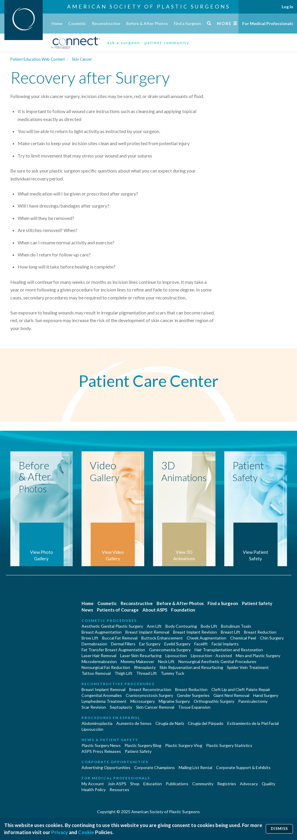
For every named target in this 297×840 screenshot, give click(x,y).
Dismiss (279, 828)
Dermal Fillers (123, 643)
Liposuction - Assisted (211, 655)
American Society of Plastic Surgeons (148, 6)
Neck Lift (166, 661)
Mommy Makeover (137, 661)
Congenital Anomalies (102, 695)
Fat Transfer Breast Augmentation (113, 649)
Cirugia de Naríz (169, 723)
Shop (135, 783)
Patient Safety (257, 603)
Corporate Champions (154, 767)
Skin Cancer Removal (155, 707)
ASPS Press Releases (101, 751)
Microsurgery (142, 701)
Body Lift (209, 626)
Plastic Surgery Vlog (183, 745)
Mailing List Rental (195, 767)
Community (202, 783)
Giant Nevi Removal (231, 695)
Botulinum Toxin (236, 626)
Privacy (59, 832)
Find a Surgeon (187, 23)
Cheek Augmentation (206, 637)
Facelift (201, 643)
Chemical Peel (243, 637)
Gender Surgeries (193, 695)
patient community (167, 42)
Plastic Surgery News (101, 745)
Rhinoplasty (145, 667)
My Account (93, 783)
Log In (287, 6)
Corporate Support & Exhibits (243, 767)
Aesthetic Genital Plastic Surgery (112, 626)
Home (57, 23)
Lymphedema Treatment (104, 701)
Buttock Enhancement (162, 637)
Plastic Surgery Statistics (229, 745)
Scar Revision (94, 707)
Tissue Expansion (194, 707)
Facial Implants (225, 643)
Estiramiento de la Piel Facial (253, 723)
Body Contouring (181, 626)
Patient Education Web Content (37, 59)
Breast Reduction (260, 631)
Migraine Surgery (174, 701)
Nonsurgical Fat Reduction (106, 667)
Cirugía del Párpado (205, 723)
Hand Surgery (265, 695)
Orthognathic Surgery (214, 701)
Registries (226, 783)
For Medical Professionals (267, 23)
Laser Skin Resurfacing (141, 655)
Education (152, 783)
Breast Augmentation (102, 631)
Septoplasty (121, 707)
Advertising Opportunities (106, 767)
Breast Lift (230, 631)
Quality (268, 783)
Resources (119, 789)
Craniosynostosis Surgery (149, 695)
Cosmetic (77, 23)
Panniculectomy (253, 701)
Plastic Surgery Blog (143, 745)
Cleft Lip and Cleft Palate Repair (240, 689)
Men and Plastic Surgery (258, 655)
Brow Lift (90, 637)
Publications (177, 783)
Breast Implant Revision (195, 631)
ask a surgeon (123, 42)
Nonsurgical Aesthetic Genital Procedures (217, 661)
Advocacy (249, 783)
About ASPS (154, 609)
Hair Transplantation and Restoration (229, 649)
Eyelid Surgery (177, 643)
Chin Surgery (272, 637)
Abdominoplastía (97, 723)
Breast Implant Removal (147, 631)
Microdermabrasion (99, 661)
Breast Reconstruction (150, 689)
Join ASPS (117, 783)
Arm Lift (154, 626)
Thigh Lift (123, 673)
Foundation (183, 609)
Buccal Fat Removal (119, 637)
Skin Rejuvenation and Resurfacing (191, 667)
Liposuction (176, 655)
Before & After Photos (147, 23)
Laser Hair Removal (99, 655)
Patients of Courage (118, 609)
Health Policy (94, 789)
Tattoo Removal (96, 673)
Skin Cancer (82, 59)
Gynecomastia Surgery (170, 649)
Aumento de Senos (134, 723)
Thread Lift (146, 673)
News (87, 609)
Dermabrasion (94, 643)
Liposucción (92, 729)
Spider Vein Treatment (248, 667)
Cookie (86, 832)
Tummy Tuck (172, 673)
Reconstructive (106, 23)
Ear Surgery (149, 643)
